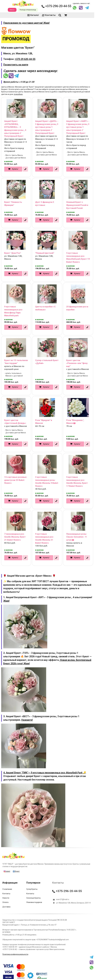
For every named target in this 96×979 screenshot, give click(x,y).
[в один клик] (25, 169)
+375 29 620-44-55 (25, 59)
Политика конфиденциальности (15, 954)
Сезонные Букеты (33, 898)
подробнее (18, 94)
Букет (16, 871)
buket (7, 871)
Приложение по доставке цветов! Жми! (26, 22)
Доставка (6, 907)
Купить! (15, 169)
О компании (7, 889)
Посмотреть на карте (15, 64)
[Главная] (13, 859)
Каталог (33, 15)
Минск (12, 10)
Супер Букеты (31, 889)
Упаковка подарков (34, 902)
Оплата (5, 902)
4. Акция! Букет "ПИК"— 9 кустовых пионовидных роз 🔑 (44, 772)
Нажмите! (27, 719)
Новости (5, 898)
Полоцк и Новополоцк (28, 10)
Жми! (6, 600)
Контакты (49, 15)
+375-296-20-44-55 (56, 6)
